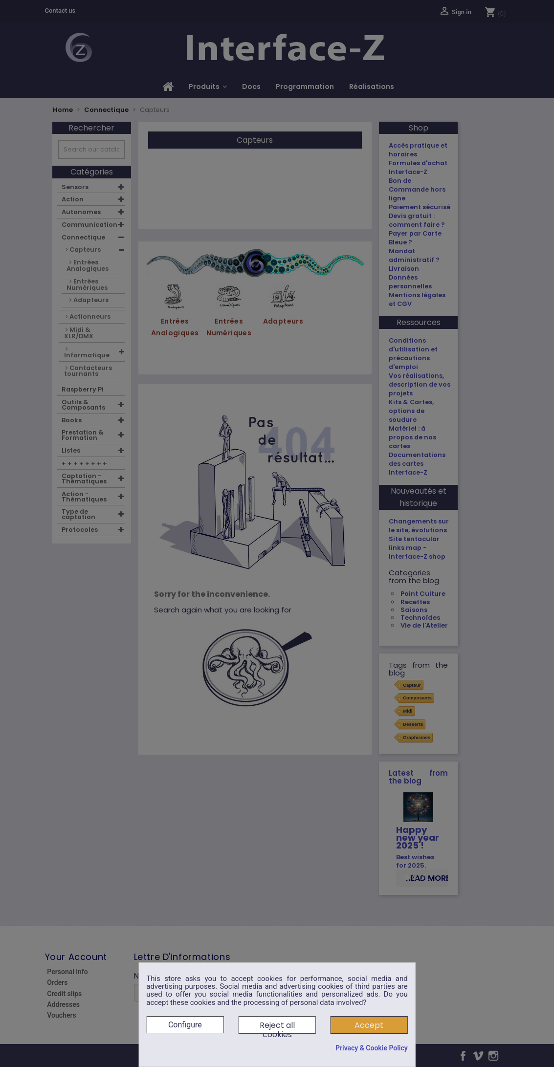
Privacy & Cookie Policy (371, 1048)
